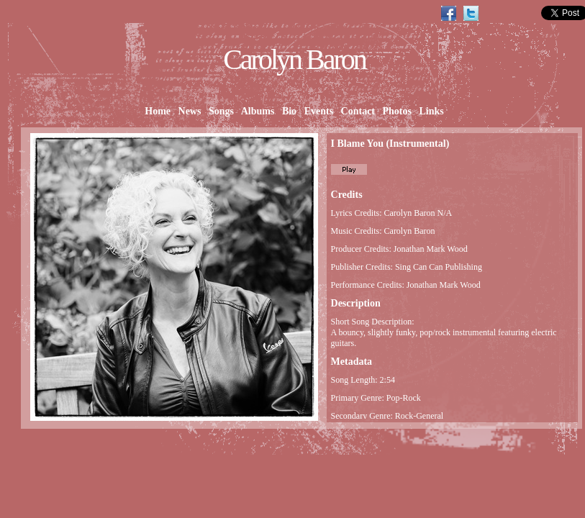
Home (157, 111)
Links (431, 111)
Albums (258, 111)
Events (318, 111)
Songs (221, 111)
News (190, 111)
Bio (289, 111)
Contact (357, 111)
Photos (397, 111)
